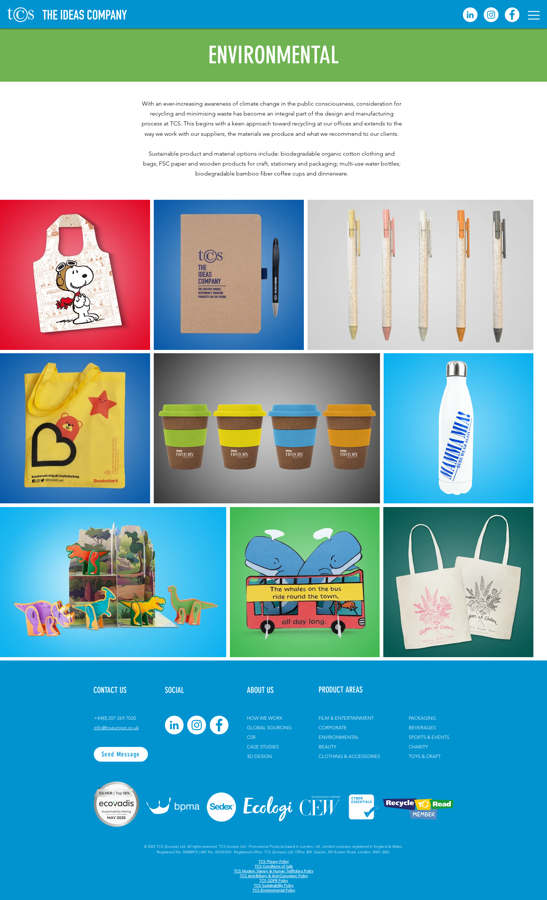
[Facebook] (512, 14)
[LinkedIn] (174, 725)
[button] (534, 15)
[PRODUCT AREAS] (353, 690)
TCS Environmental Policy (273, 890)
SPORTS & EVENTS (429, 737)
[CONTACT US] (119, 690)
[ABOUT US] (267, 690)
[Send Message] (121, 754)
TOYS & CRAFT (425, 756)
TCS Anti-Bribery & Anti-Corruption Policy (274, 876)
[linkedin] (470, 14)
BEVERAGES (422, 727)
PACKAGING (422, 718)
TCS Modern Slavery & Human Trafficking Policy (273, 871)
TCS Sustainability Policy (274, 885)
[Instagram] (491, 14)
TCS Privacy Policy (274, 861)
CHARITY (418, 747)
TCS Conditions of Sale (274, 866)
